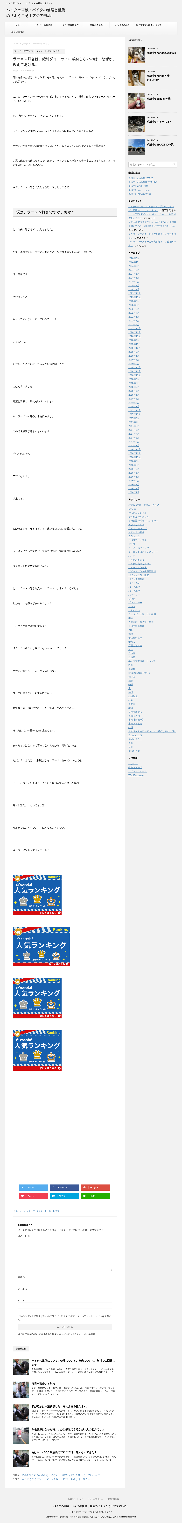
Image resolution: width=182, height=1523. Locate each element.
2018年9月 (133, 379)
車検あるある (96, 25)
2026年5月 (133, 258)
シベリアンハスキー (138, 540)
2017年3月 (133, 437)
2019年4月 (133, 363)
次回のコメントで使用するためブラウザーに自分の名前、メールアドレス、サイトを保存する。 (64, 1318)
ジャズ (131, 544)
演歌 (130, 680)
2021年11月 (134, 328)
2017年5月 (133, 430)
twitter (18, 25)
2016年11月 (134, 453)
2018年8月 (133, 383)
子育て (131, 641)
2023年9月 (133, 301)
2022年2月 (133, 324)
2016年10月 (134, 457)
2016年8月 (133, 465)
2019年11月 (134, 344)
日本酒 (131, 657)
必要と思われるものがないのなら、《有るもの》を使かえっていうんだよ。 (63, 1475)
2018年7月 (133, 387)
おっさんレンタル (137, 513)
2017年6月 (133, 426)
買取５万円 (134, 715)
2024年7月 (133, 270)
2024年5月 (133, 277)
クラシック (134, 536)
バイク (131, 555)
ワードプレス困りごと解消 (142, 614)
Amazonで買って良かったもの (144, 505)
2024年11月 (134, 262)
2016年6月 (133, 473)
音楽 (130, 747)
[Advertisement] (40, 1104)
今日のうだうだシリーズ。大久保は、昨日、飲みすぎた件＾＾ (56, 1479)
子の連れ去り (135, 637)
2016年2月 (133, 488)
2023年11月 (134, 293)
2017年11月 (134, 410)
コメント (24, 1235)
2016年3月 (133, 484)
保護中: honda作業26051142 (143, 182)
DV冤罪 (132, 509)
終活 (130, 692)
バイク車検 (134, 587)
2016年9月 (133, 461)
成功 (130, 649)
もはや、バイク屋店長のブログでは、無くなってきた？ (64, 1452)
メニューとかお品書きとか (91, 1499)
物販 (130, 684)
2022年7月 (133, 313)
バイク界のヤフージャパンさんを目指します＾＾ (91, 1512)
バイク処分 (134, 583)
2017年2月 (133, 441)
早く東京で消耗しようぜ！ (148, 25)
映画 (130, 665)
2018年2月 (133, 402)
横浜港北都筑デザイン (139, 673)
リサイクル (134, 610)
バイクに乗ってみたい (139, 563)
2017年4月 (133, 433)
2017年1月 (133, 445)
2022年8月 (133, 309)
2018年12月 (134, 367)
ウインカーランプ (137, 528)
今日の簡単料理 (136, 626)
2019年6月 (133, 355)
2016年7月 (133, 469)
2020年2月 (133, 340)
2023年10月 (134, 297)
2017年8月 (133, 418)
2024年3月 (133, 285)
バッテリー (134, 594)
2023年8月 (133, 305)
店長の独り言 (135, 645)
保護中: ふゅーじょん (159, 121)
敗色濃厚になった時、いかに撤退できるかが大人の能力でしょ (68, 1429)
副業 (130, 630)
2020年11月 (134, 332)
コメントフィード (137, 771)
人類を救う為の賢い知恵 (141, 622)
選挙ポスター (135, 739)
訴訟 (130, 708)
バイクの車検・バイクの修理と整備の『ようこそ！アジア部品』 (91, 1506)
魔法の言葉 (134, 751)
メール (23, 1289)
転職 (130, 727)
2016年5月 (133, 476)
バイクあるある (122, 25)
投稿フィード (135, 767)
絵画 (130, 700)
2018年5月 (133, 394)
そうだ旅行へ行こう (138, 516)
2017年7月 (133, 422)
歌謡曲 (131, 676)
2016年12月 (134, 449)
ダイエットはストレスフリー (50, 1211)
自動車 (131, 704)
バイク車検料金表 (70, 25)
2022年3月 (133, 320)
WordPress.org (136, 775)
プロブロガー (135, 602)
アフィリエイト (136, 524)
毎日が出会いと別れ (43, 1383)
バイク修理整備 (136, 579)
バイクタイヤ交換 (137, 567)
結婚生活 (133, 696)
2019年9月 (133, 352)
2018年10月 (134, 375)
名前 (21, 1277)
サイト (21, 1300)
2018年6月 (133, 391)
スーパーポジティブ (25, 1211)
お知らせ (72, 1499)
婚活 (130, 633)
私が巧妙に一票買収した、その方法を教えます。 (60, 1406)
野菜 (130, 743)
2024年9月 (133, 266)
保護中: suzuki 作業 (159, 98)
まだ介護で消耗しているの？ (143, 520)
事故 (130, 618)
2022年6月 (133, 316)
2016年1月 (133, 492)
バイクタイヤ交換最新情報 (142, 571)
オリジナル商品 (136, 532)
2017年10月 (134, 414)
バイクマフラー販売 (138, 575)
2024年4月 (133, 281)
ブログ (131, 598)
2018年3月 (133, 398)
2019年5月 (133, 359)
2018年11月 (134, 371)
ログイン (133, 763)
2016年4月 (133, 480)
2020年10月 (134, 336)
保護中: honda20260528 (161, 53)
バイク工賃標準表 (43, 25)
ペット (131, 606)
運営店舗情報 (17, 31)
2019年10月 (134, 348)
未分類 (131, 669)
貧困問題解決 (135, 712)
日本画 (131, 653)
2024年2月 (133, 289)
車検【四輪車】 (136, 719)
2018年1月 (133, 406)
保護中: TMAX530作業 (160, 144)
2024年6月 (133, 274)
